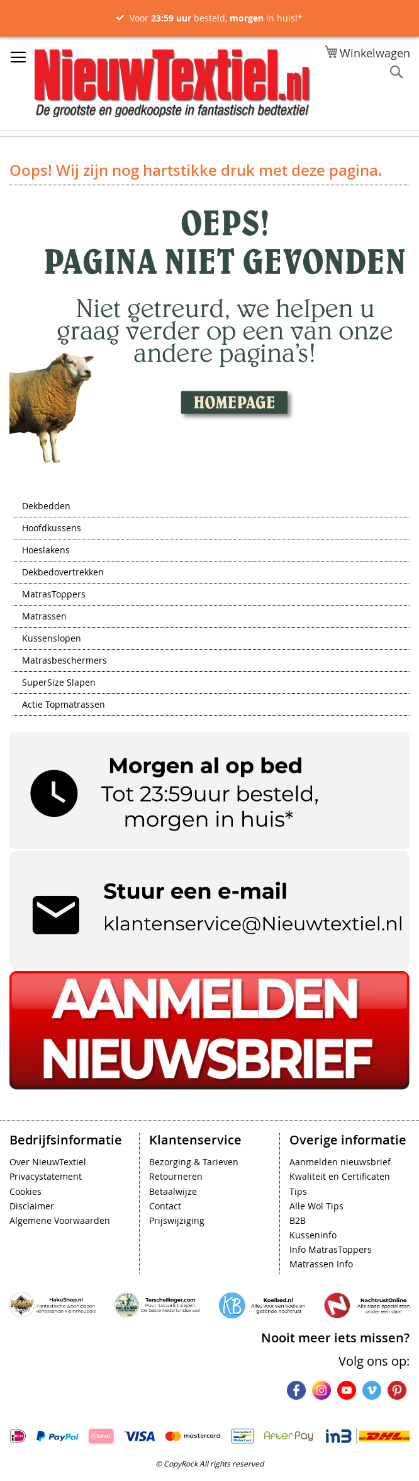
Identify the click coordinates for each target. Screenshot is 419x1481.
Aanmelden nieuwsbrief (340, 1162)
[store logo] (173, 83)
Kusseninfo (313, 1235)
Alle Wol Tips (316, 1206)
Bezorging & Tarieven (193, 1162)
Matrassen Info (321, 1264)
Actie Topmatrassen (63, 705)
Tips (298, 1191)
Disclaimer (31, 1206)
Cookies (25, 1191)
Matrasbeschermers (64, 661)
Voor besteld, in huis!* (216, 18)
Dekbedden (46, 507)
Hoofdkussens (51, 529)
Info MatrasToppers (330, 1249)
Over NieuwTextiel (47, 1162)
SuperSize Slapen (59, 683)
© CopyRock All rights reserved (209, 1463)
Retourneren (176, 1176)
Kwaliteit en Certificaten (339, 1176)
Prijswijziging (176, 1220)
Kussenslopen (51, 639)
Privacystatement (45, 1176)
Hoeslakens (46, 551)
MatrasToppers (54, 595)
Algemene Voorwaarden (59, 1220)
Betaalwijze (173, 1191)
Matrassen (44, 617)
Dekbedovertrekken (63, 573)
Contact (165, 1206)
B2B (297, 1220)
